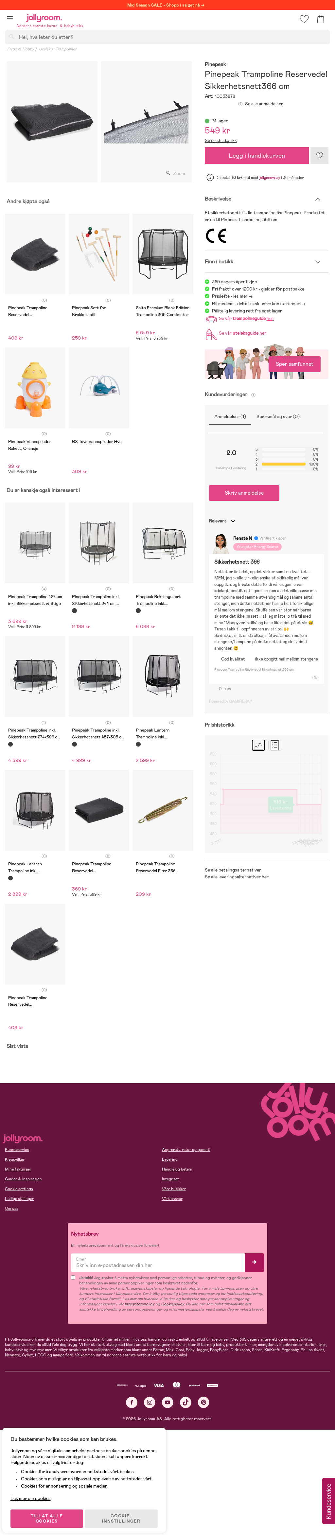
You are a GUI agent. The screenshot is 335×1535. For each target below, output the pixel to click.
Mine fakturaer (18, 1169)
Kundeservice (17, 1149)
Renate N (242, 538)
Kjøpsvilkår (15, 1159)
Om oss (11, 1208)
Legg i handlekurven (257, 155)
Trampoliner (66, 49)
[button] (10, 18)
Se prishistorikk (221, 140)
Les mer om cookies (35, 1492)
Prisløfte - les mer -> (232, 296)
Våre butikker (174, 1188)
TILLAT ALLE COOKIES (51, 1513)
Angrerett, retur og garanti (186, 1149)
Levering (170, 1159)
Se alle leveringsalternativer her (237, 877)
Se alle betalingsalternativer (233, 870)
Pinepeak (215, 64)
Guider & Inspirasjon (23, 1179)
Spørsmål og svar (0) (278, 416)
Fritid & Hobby (20, 49)
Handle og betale (177, 1169)
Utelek (44, 49)
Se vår (239, 318)
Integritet (170, 1179)
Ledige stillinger (19, 1198)
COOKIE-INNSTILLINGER (126, 1513)
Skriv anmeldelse (244, 492)
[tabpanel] (52, 122)
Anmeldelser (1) (230, 416)
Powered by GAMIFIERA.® (230, 701)
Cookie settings (19, 1188)
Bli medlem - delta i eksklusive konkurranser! (256, 304)
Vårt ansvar (172, 1198)
